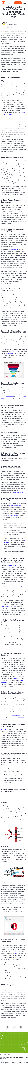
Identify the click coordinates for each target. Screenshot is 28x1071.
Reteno (17, 953)
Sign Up (18, 3)
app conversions (18, 492)
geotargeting (16, 678)
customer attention (11, 565)
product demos (10, 396)
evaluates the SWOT (15, 505)
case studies (9, 353)
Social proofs (5, 729)
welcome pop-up (13, 249)
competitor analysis (12, 515)
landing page (16, 715)
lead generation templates (8, 606)
